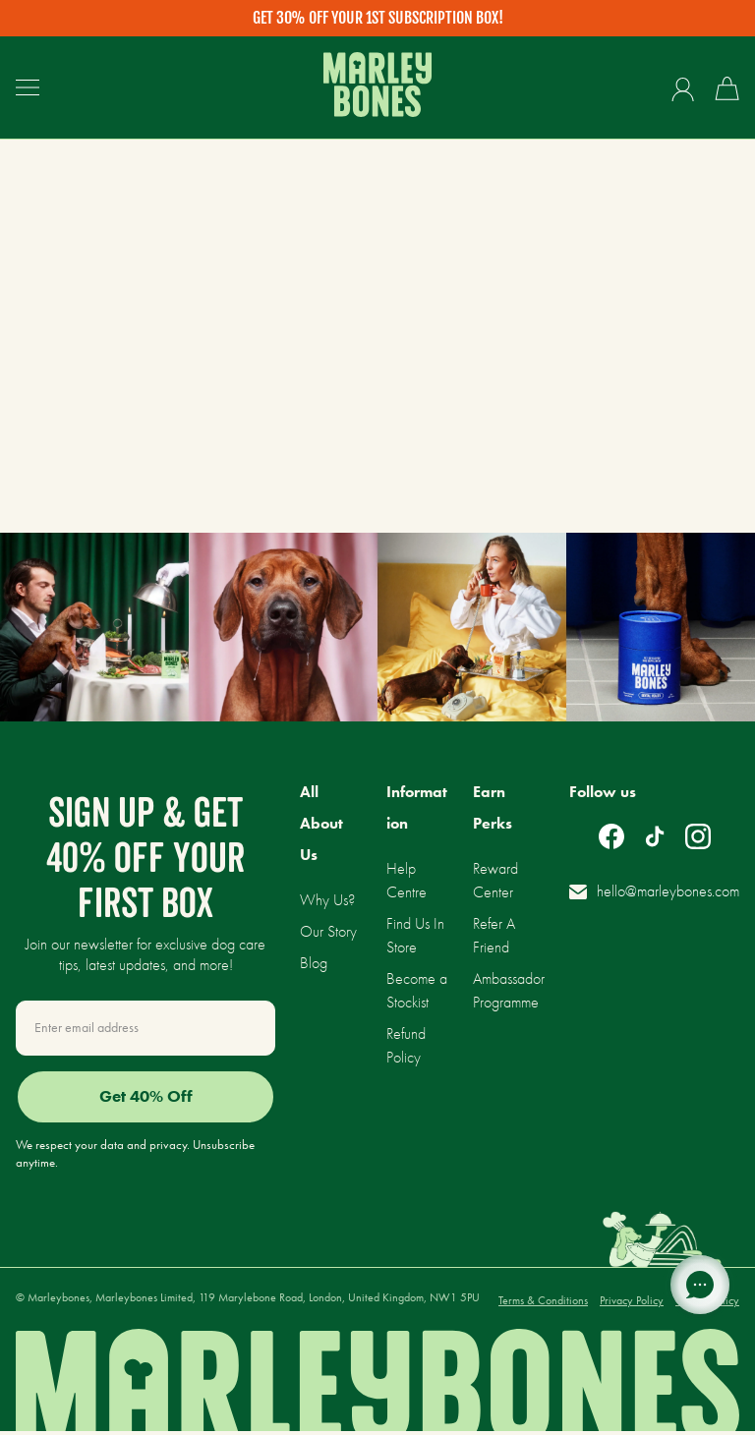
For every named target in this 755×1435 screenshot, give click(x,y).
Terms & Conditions (543, 1304)
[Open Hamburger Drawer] (27, 87)
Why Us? (327, 900)
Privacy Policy (632, 1304)
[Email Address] (145, 1028)
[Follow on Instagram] (698, 836)
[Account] (682, 88)
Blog (313, 962)
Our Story (328, 931)
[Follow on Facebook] (611, 836)
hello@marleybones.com (654, 891)
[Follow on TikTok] (655, 836)
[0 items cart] (727, 88)
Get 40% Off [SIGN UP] (146, 1100)
